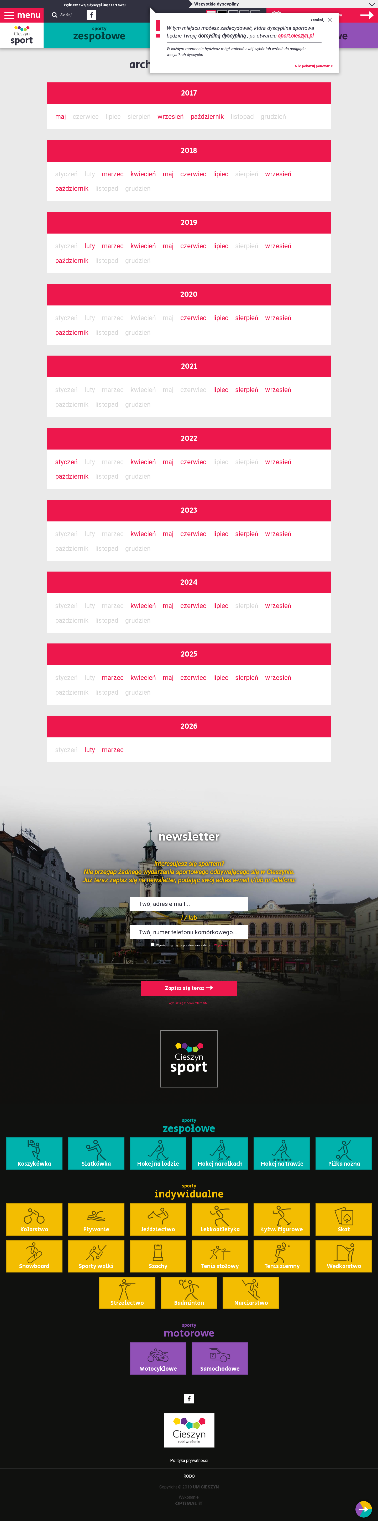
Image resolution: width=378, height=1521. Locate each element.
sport (21, 40)
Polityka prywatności (189, 1460)
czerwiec (193, 174)
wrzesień (171, 116)
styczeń (66, 462)
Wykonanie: (189, 1500)
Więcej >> (221, 945)
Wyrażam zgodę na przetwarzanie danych (184, 945)
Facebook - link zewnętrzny (91, 16)
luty (90, 246)
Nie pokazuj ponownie (314, 66)
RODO (189, 1476)
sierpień (246, 318)
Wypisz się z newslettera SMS (189, 1003)
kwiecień (143, 174)
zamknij (321, 20)
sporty (99, 34)
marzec (113, 174)
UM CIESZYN (206, 1487)
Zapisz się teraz (189, 988)
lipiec (220, 174)
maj (60, 116)
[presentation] (189, 963)
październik (207, 116)
